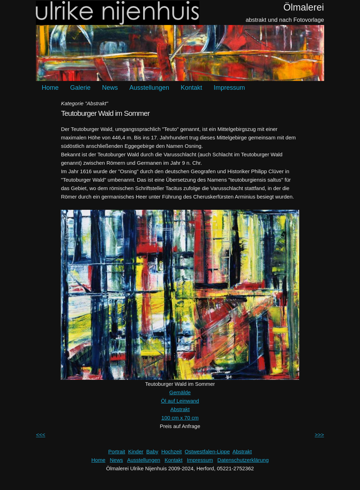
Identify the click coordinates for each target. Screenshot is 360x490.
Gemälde (180, 392)
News (110, 87)
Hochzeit (171, 451)
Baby (152, 451)
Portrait (116, 451)
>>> (319, 435)
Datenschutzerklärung (243, 460)
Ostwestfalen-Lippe (207, 451)
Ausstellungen (149, 87)
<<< (40, 435)
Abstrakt (179, 409)
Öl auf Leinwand (180, 401)
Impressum (229, 87)
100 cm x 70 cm (180, 418)
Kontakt (191, 87)
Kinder (135, 451)
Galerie (80, 87)
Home (50, 87)
